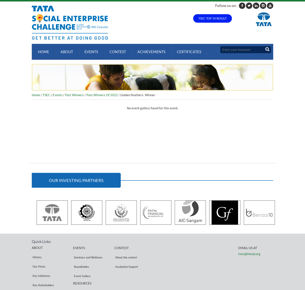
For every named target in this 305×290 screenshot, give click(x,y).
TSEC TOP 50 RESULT (212, 18)
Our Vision (38, 255)
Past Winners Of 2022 (102, 91)
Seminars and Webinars (87, 251)
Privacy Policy (81, 273)
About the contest (125, 251)
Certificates (184, 49)
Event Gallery (81, 261)
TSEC (46, 91)
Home (42, 49)
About (65, 49)
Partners (37, 271)
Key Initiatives (40, 260)
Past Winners (74, 91)
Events (89, 49)
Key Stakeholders (42, 266)
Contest (114, 49)
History (36, 250)
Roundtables (80, 256)
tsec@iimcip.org (249, 249)
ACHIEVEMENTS (147, 49)
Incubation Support (125, 256)
